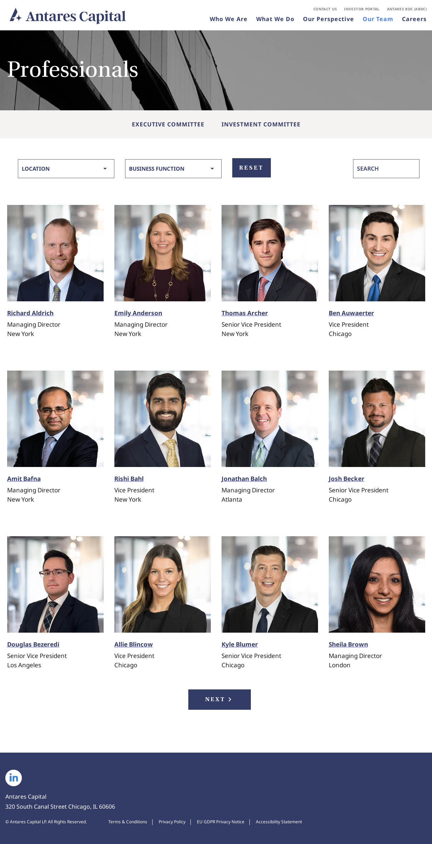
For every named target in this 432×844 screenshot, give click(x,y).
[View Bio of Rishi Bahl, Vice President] (162, 419)
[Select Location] (66, 168)
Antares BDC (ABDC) (407, 9)
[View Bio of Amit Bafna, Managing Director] (55, 419)
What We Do (275, 19)
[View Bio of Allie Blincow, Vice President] (162, 584)
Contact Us (325, 9)
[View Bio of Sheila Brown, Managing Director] (377, 584)
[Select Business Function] (173, 168)
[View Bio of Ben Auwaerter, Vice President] (377, 253)
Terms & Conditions (127, 822)
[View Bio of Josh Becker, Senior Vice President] (377, 419)
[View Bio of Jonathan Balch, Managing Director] (270, 419)
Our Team (378, 19)
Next (219, 699)
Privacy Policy (172, 822)
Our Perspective (328, 19)
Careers (414, 19)
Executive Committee (168, 124)
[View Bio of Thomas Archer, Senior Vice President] (270, 253)
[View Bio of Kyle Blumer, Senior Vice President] (270, 584)
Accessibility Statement (279, 822)
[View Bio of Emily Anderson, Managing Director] (162, 253)
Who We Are (229, 19)
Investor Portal (361, 9)
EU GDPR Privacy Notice (220, 822)
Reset (251, 167)
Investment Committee (261, 124)
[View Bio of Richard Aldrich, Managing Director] (55, 253)
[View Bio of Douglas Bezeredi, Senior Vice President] (55, 584)
